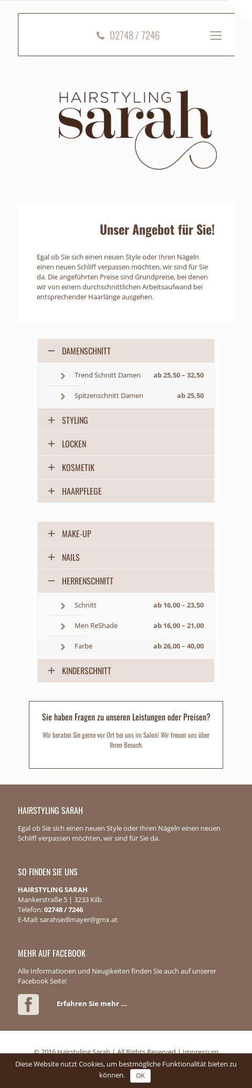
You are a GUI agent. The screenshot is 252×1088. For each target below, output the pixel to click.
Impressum (200, 1051)
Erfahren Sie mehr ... (92, 1003)
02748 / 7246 (126, 34)
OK (140, 1076)
